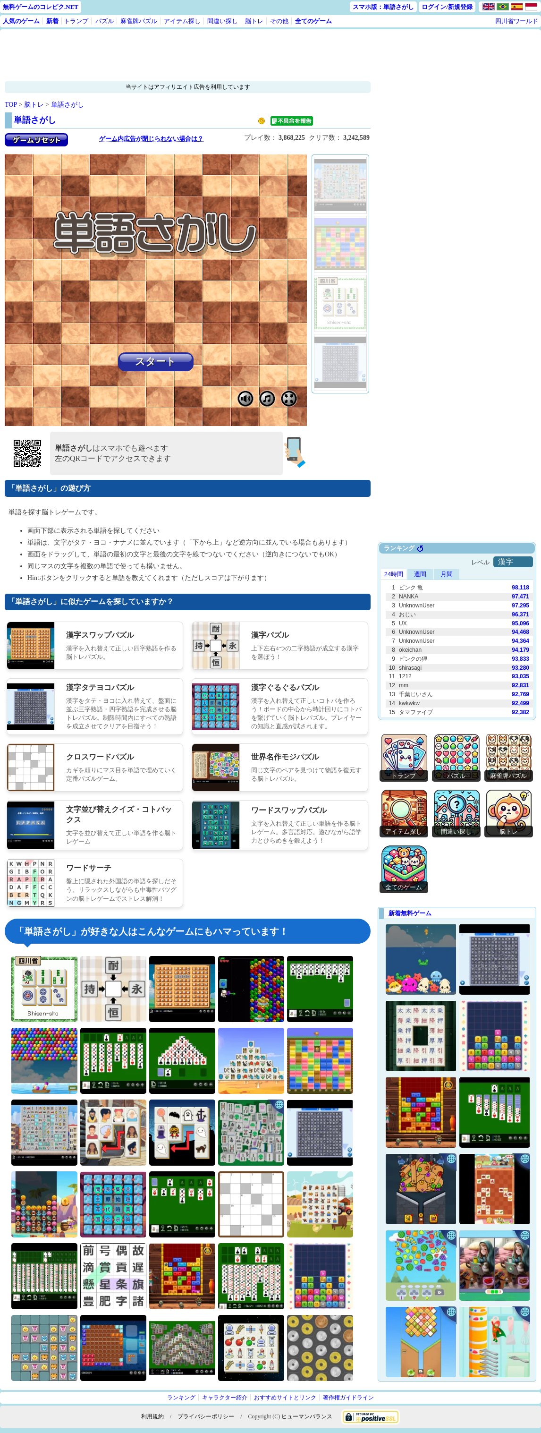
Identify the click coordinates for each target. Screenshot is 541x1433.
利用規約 (152, 1416)
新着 (52, 21)
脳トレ (254, 21)
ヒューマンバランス (306, 1416)
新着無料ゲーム (410, 913)
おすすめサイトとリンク (285, 1397)
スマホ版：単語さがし (383, 6)
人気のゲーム (21, 21)
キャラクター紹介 (224, 1397)
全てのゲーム (313, 21)
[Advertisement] (188, 55)
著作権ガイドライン (348, 1397)
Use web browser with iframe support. (457, 631)
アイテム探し (182, 21)
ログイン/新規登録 (447, 6)
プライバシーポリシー (206, 1416)
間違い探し (222, 21)
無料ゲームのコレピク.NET (40, 6)
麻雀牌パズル (138, 21)
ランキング (181, 1397)
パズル (104, 21)
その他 (279, 21)
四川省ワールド (516, 21)
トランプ (76, 21)
